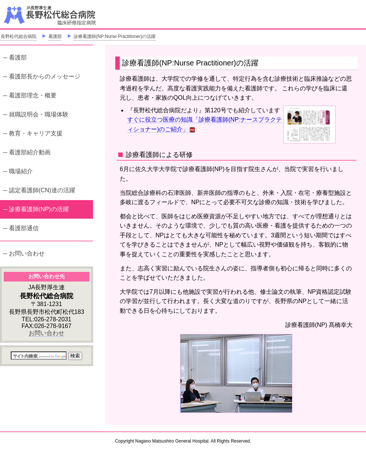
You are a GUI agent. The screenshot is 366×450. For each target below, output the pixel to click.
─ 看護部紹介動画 (27, 152)
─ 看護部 (15, 57)
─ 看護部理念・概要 (30, 95)
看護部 (55, 36)
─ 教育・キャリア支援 (32, 133)
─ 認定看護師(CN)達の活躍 (39, 190)
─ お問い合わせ (24, 253)
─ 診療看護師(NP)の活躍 (36, 208)
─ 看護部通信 (21, 228)
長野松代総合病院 (18, 36)
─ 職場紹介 (18, 171)
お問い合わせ (46, 333)
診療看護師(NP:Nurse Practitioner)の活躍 (114, 36)
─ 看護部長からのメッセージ (41, 76)
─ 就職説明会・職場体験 (35, 114)
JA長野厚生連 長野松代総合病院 (72, 15)
